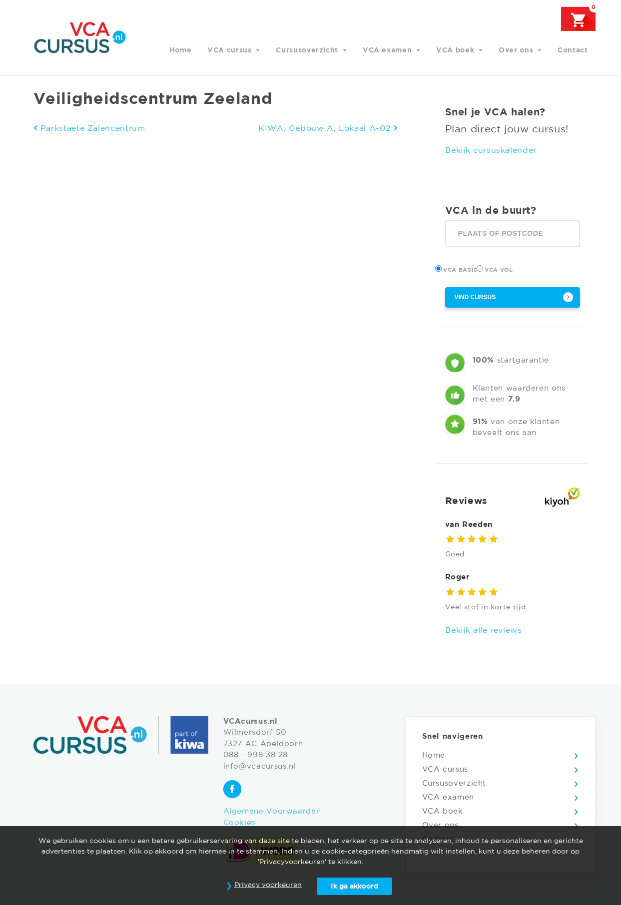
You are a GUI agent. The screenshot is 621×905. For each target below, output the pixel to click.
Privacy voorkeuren (268, 885)
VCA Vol (500, 269)
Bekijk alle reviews (483, 630)
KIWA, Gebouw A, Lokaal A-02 (328, 128)
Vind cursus (475, 297)
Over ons (517, 50)
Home (180, 50)
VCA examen (388, 50)
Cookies (239, 823)
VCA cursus (230, 50)
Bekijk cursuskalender (491, 150)
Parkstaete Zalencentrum (89, 128)
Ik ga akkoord (354, 887)
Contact (573, 50)
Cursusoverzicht (308, 50)
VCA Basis (461, 269)
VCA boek (456, 50)
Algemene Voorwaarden (272, 811)
